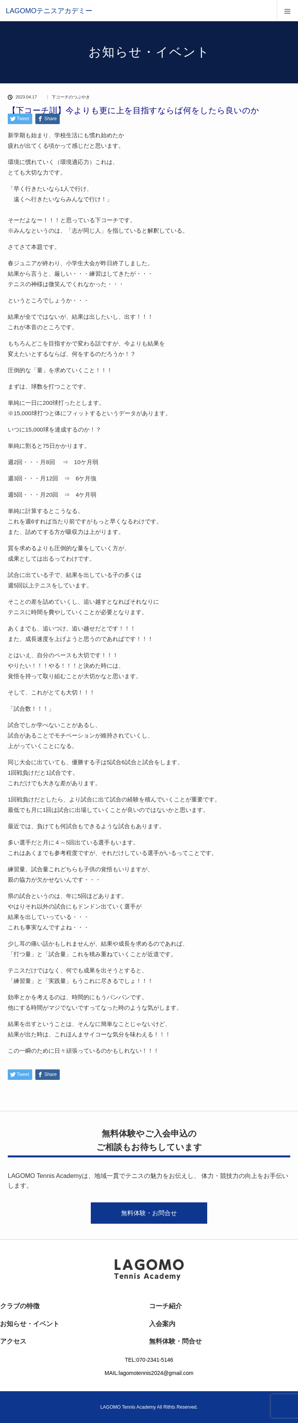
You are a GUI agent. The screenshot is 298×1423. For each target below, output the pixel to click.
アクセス (13, 1341)
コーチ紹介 (165, 1306)
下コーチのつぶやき (71, 97)
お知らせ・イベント (29, 1324)
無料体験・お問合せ (149, 1213)
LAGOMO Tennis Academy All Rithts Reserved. (149, 1407)
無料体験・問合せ (175, 1341)
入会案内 (162, 1324)
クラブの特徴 (20, 1306)
